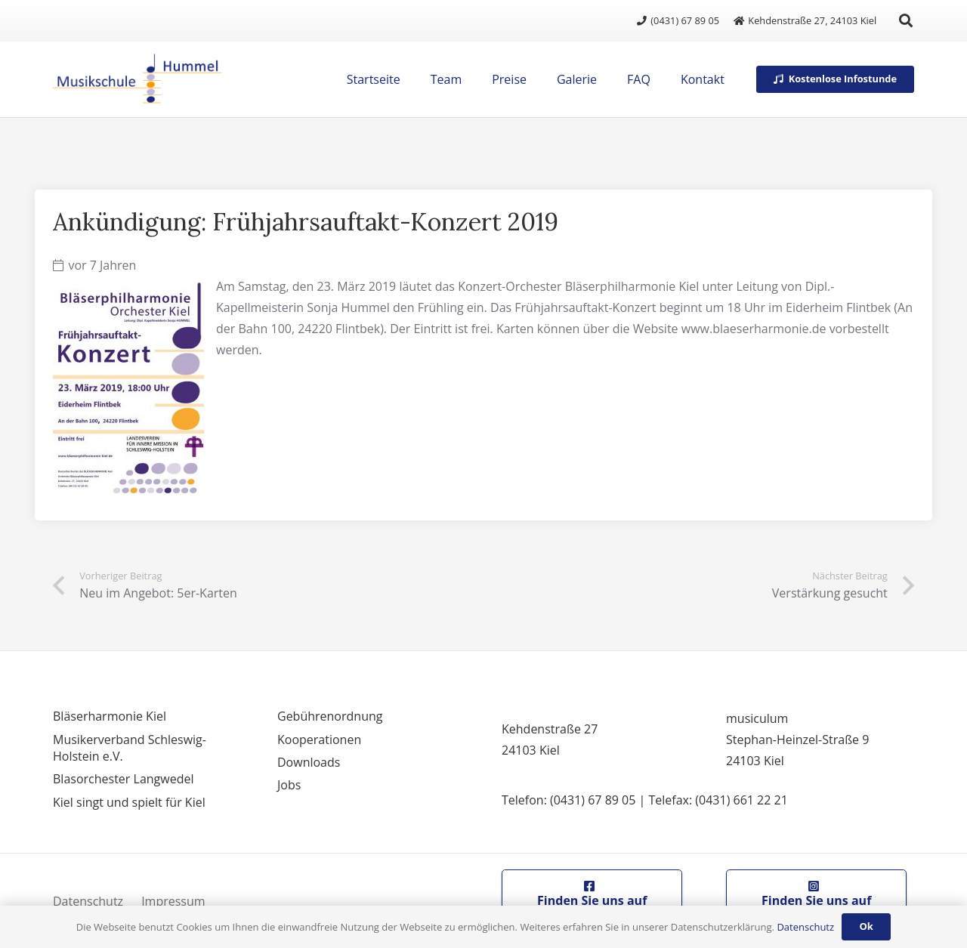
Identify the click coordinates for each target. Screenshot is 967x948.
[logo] (137, 79)
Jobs (289, 785)
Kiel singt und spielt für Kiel (129, 802)
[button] (906, 20)
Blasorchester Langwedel (123, 778)
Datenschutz (88, 901)
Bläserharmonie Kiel (109, 716)
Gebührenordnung (329, 716)
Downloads (308, 762)
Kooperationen (319, 739)
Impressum (173, 901)
